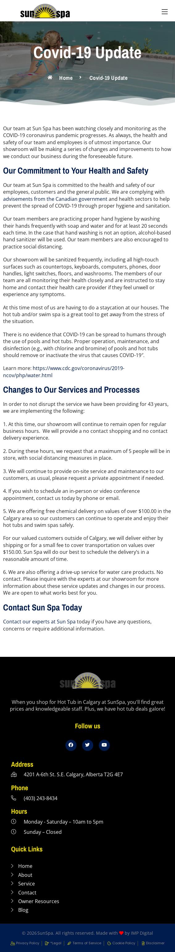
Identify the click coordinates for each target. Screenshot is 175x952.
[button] (164, 12)
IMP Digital (142, 933)
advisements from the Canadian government (55, 199)
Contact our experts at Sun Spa (39, 621)
